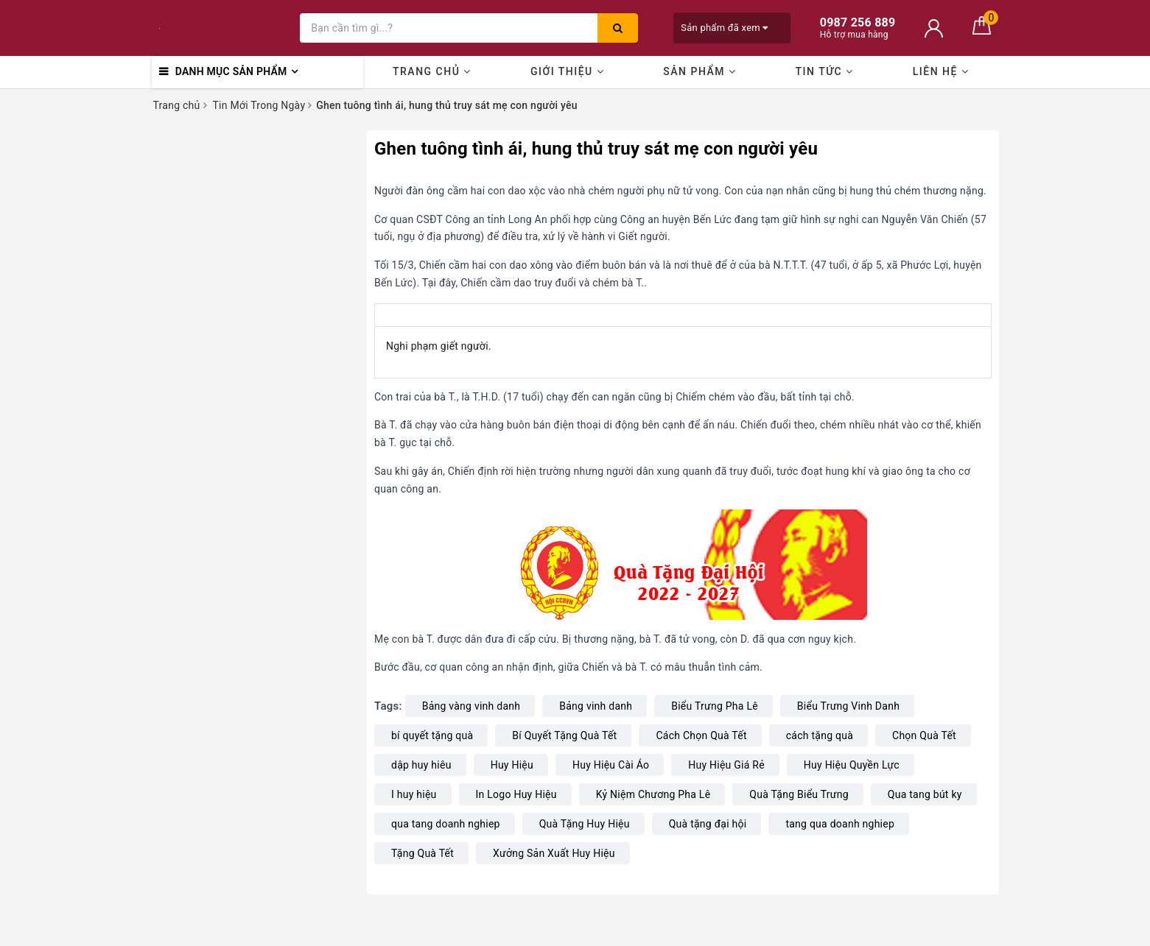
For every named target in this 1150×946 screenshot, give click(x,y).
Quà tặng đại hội (708, 824)
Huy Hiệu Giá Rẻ (726, 765)
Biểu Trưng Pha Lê (714, 706)
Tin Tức (825, 71)
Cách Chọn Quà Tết (701, 735)
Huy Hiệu (512, 765)
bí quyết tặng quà (432, 735)
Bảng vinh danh (595, 706)
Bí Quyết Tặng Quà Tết (564, 735)
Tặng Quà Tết (422, 853)
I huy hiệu (414, 794)
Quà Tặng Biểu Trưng (798, 794)
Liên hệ (941, 71)
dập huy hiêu (421, 765)
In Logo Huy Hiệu (516, 794)
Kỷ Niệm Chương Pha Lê (653, 794)
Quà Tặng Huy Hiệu (584, 824)
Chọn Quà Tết (924, 735)
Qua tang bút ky (925, 794)
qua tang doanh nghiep (445, 824)
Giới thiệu (567, 71)
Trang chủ (432, 71)
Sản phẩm (699, 71)
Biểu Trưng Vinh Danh (848, 706)
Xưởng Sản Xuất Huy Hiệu (554, 853)
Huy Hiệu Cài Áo (610, 765)
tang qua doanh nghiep (839, 824)
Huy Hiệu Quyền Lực (852, 765)
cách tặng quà (819, 735)
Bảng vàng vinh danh (471, 706)
